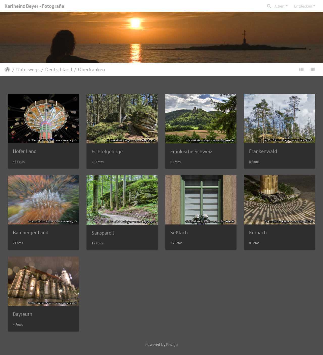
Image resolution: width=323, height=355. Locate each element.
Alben (279, 6)
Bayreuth (22, 314)
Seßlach (179, 232)
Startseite (7, 69)
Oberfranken (91, 69)
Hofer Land (25, 151)
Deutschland (58, 69)
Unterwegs (27, 69)
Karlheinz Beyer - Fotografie (34, 6)
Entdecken (303, 6)
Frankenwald (263, 151)
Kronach (258, 232)
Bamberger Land (30, 232)
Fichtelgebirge (107, 151)
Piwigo (172, 344)
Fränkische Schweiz (191, 151)
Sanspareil (103, 233)
